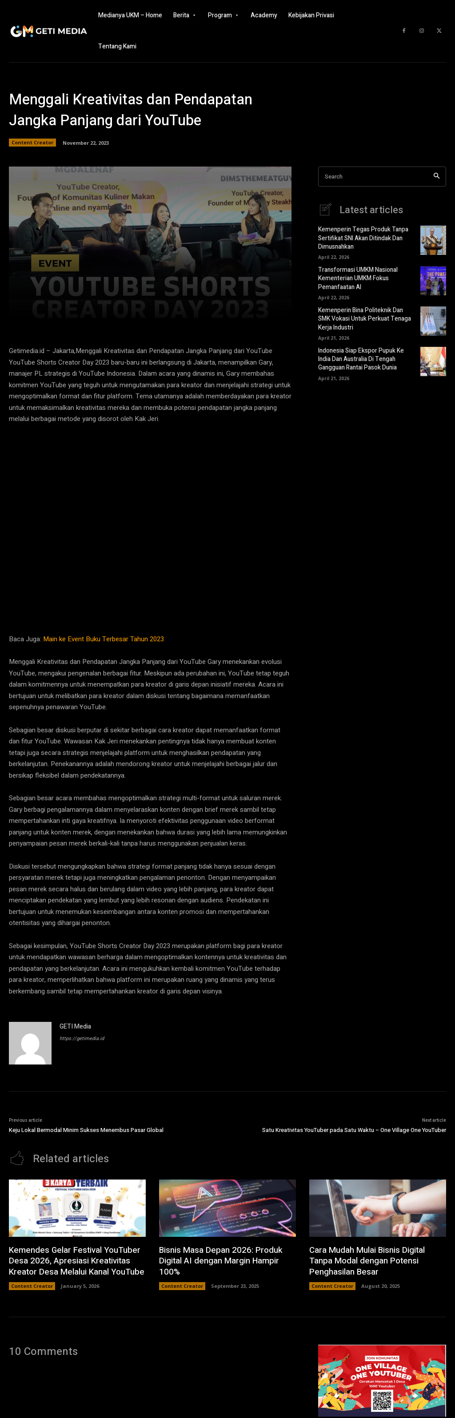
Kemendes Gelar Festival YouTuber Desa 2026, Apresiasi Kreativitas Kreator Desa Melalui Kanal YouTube (74, 1260)
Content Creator (32, 143)
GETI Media (75, 1026)
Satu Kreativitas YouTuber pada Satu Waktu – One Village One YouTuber (354, 1130)
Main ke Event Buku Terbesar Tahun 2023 (103, 639)
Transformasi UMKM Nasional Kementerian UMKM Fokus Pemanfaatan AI (356, 276)
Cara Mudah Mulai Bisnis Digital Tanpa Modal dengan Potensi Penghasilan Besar (377, 1260)
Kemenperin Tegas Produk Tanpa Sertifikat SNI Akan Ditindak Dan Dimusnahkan (360, 237)
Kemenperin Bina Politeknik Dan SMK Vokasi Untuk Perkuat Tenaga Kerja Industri (365, 315)
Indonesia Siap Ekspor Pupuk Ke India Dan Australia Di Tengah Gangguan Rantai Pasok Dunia (360, 354)
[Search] (436, 177)
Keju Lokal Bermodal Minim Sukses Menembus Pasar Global (86, 1130)
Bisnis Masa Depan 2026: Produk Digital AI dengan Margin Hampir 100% (226, 1255)
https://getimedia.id (82, 1038)
